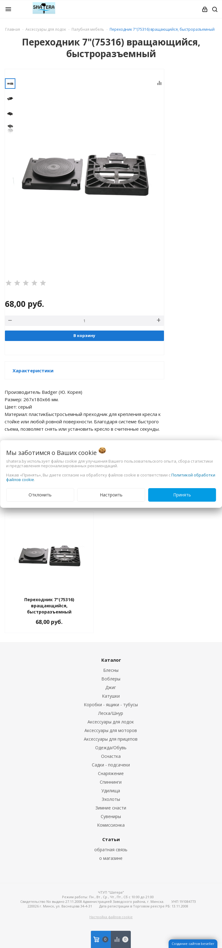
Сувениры (111, 816)
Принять (182, 495)
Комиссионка (111, 825)
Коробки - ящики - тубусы (111, 704)
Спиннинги (111, 782)
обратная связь (110, 849)
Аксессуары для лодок (111, 722)
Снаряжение (111, 773)
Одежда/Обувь (111, 747)
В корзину (84, 335)
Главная (12, 29)
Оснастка (111, 756)
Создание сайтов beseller (193, 943)
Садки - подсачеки (111, 765)
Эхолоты (111, 799)
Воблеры (110, 679)
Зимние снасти (110, 808)
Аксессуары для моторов (110, 730)
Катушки (111, 696)
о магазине (111, 858)
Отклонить (40, 495)
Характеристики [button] (33, 370)
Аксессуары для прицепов (111, 739)
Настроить (111, 495)
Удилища (110, 790)
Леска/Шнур (110, 713)
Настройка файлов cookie (111, 917)
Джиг (110, 687)
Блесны (111, 670)
